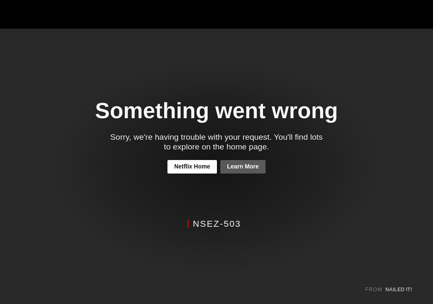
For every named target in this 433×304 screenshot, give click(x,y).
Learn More (243, 166)
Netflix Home (192, 166)
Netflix (36, 14)
